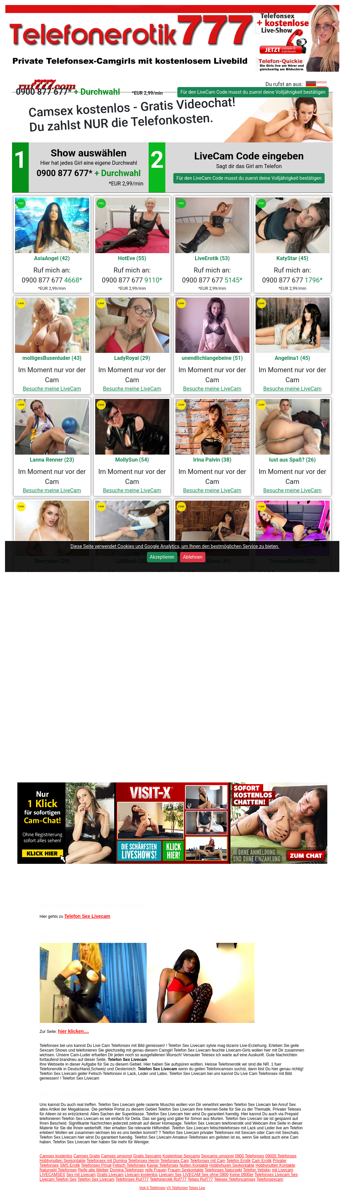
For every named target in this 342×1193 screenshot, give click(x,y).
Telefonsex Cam (174, 1160)
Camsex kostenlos (56, 1156)
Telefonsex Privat (96, 1165)
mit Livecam (282, 1170)
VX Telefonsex (177, 1188)
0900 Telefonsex (249, 1156)
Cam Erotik (262, 1160)
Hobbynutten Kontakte (275, 1165)
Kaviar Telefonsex (163, 1165)
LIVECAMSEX (52, 1174)
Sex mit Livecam (81, 1174)
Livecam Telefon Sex (58, 1179)
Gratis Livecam (110, 1174)
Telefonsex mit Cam (207, 1160)
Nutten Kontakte (193, 1165)
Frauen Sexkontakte (185, 1170)
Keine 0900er (241, 1174)
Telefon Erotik (238, 1160)
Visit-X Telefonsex (152, 1188)
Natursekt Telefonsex (58, 1170)
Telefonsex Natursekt (223, 1170)
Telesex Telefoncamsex (234, 1179)
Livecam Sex (170, 1174)
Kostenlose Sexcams (181, 1156)
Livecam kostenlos (141, 1174)
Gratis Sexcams (147, 1156)
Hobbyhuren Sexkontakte (231, 1165)
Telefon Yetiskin (257, 1170)
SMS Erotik (70, 1165)
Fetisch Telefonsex (129, 1165)
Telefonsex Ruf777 (132, 1179)
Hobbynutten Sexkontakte (63, 1160)
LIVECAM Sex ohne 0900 (205, 1174)
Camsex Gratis (86, 1156)
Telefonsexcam (269, 1179)
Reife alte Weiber (93, 1170)
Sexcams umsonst (217, 1156)
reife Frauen (156, 1170)
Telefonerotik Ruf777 (168, 1179)
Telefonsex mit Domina (107, 1160)
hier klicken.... (73, 1031)
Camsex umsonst (116, 1156)
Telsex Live (197, 1188)
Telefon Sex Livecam (87, 916)
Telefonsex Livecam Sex (276, 1174)
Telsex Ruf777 (200, 1179)
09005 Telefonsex (281, 1156)
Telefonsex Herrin (143, 1160)
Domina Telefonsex (127, 1170)
